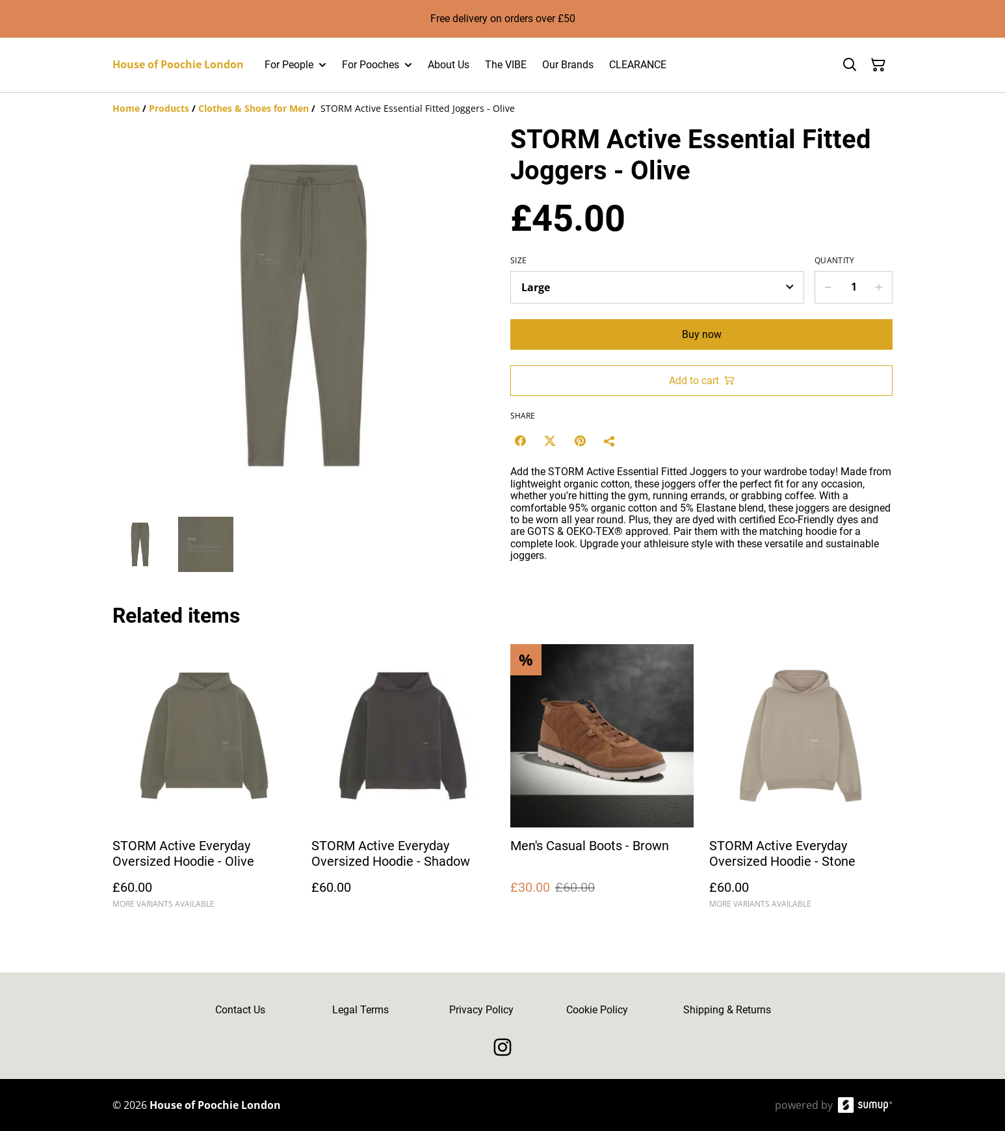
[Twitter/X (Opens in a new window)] (550, 440)
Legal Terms (360, 1010)
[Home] (126, 108)
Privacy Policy (481, 1010)
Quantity (834, 260)
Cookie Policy (597, 1010)
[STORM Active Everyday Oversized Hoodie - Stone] (801, 782)
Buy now (702, 334)
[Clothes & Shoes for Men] (253, 108)
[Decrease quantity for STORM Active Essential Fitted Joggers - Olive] (828, 287)
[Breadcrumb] (502, 108)
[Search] (849, 65)
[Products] (169, 108)
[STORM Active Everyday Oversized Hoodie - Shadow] (403, 782)
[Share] (610, 440)
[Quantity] (853, 287)
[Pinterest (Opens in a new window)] (580, 440)
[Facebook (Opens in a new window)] (520, 440)
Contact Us (240, 1010)
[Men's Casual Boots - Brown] (602, 782)
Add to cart (702, 380)
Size (518, 260)
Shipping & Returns (727, 1010)
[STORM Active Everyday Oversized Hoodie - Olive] (204, 782)
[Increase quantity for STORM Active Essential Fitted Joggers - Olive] (879, 287)
